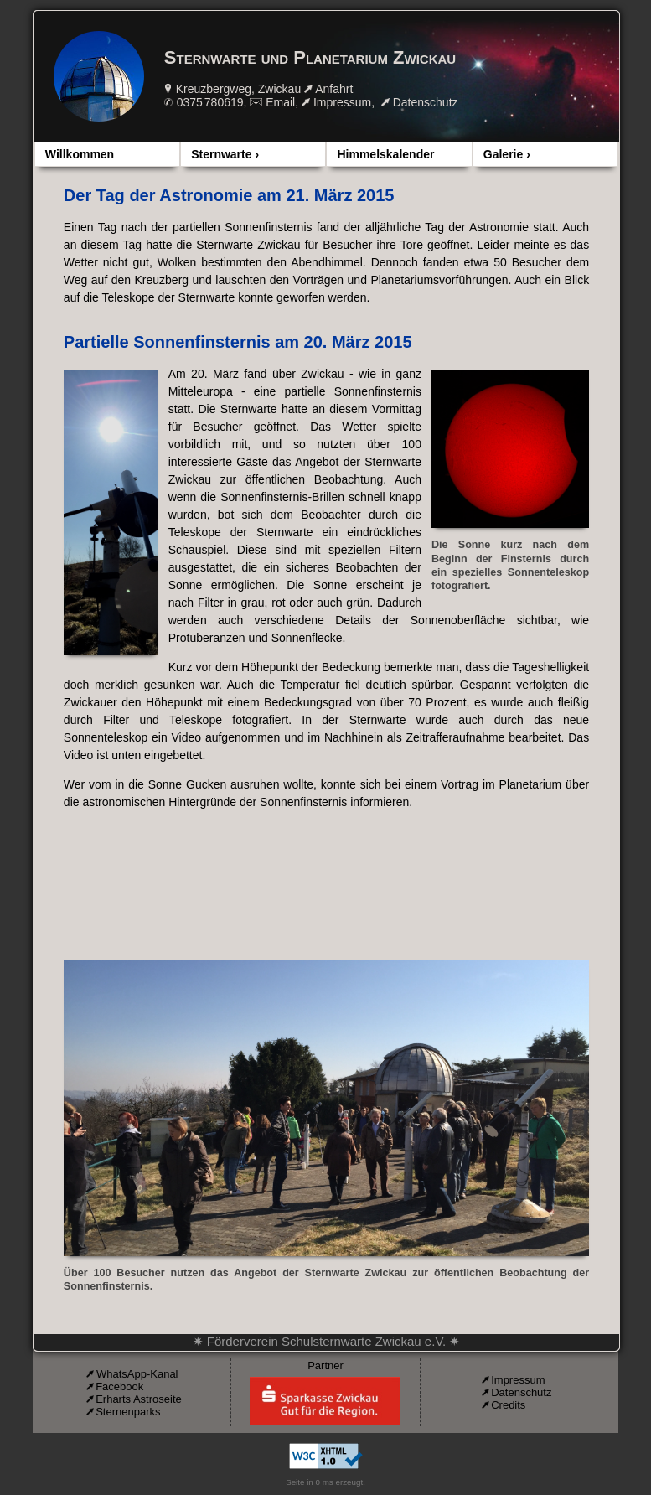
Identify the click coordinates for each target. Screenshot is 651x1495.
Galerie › (506, 154)
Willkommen (79, 154)
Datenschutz (425, 102)
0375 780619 (210, 102)
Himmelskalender (385, 154)
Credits (508, 1405)
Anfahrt (334, 89)
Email (280, 102)
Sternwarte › (225, 154)
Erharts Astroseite (139, 1399)
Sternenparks (128, 1411)
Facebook (119, 1386)
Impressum (342, 102)
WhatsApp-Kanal (137, 1374)
